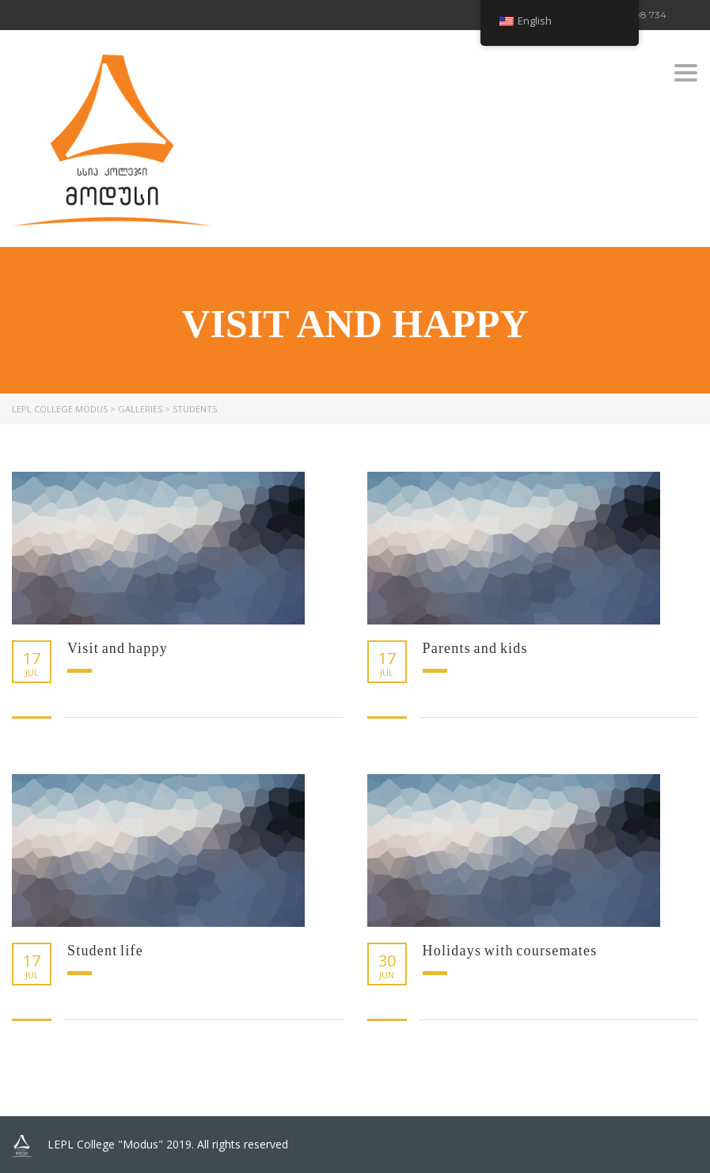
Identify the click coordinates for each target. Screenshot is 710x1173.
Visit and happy (117, 648)
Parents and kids (475, 648)
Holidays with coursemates (510, 951)
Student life (105, 951)
